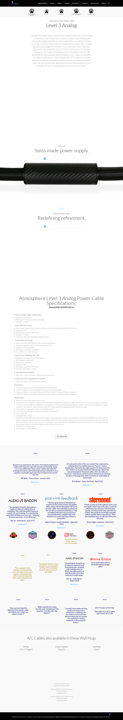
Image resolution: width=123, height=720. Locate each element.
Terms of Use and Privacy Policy (46, 717)
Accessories (95, 3)
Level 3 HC (91, 14)
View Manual (60, 436)
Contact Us (82, 717)
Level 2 (61, 14)
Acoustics (75, 3)
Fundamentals (42, 3)
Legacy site (90, 717)
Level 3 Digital (76, 14)
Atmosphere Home (32, 15)
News (103, 3)
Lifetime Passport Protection (102, 717)
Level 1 (46, 14)
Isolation (84, 3)
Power (52, 3)
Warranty (58, 717)
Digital (67, 3)
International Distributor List (70, 717)
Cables (59, 3)
